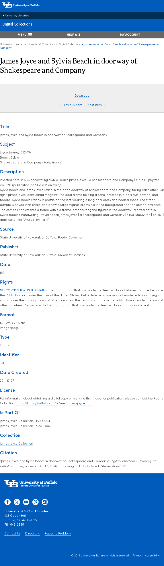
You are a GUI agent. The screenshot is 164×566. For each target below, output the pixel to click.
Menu (22, 34)
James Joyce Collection (16, 443)
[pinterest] (35, 503)
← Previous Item (70, 105)
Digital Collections (17, 24)
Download (82, 95)
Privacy (137, 555)
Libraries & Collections (41, 44)
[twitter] (17, 503)
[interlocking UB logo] (25, 10)
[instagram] (45, 503)
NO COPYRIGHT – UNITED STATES (23, 290)
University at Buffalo (93, 555)
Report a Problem (58, 533)
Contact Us (12, 533)
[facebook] (7, 503)
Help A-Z (73, 34)
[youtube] (26, 503)
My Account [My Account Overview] (130, 34)
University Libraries (17, 15)
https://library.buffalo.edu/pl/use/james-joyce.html (54, 403)
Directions (32, 533)
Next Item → (97, 105)
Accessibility (152, 555)
